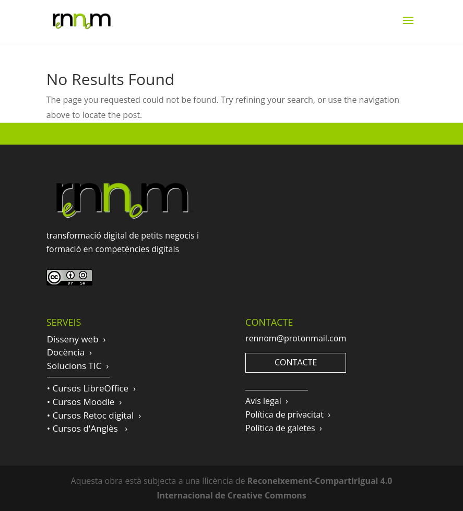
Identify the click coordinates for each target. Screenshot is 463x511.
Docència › (69, 352)
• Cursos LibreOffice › (91, 388)
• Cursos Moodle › (84, 402)
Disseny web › (76, 339)
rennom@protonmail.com (295, 338)
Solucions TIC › (78, 366)
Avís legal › (266, 401)
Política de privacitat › (287, 414)
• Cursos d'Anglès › (87, 428)
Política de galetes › (283, 428)
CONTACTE (296, 362)
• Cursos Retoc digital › (94, 415)
